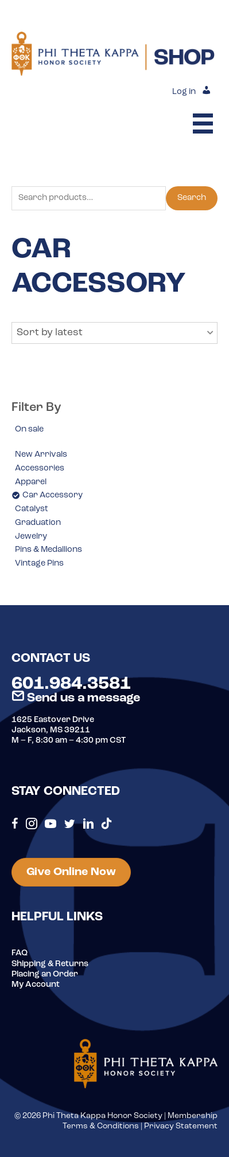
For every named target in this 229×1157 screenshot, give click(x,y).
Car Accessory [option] (52, 495)
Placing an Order (44, 974)
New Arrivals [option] (41, 454)
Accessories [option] (39, 468)
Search (191, 198)
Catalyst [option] (31, 509)
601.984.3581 (71, 684)
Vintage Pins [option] (39, 563)
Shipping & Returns (49, 964)
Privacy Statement (181, 1126)
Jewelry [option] (31, 536)
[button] (114, 333)
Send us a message (75, 698)
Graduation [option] (38, 523)
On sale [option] (29, 429)
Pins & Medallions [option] (48, 550)
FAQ (19, 953)
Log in (184, 92)
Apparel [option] (30, 482)
